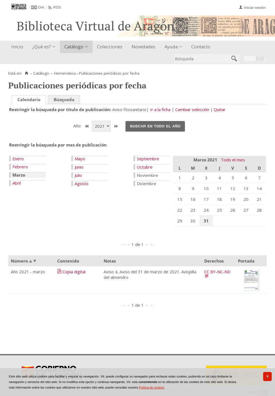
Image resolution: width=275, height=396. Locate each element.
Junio (79, 167)
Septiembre (148, 158)
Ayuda (171, 46)
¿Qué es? (41, 46)
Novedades (143, 46)
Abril (16, 183)
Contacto (200, 46)
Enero (18, 158)
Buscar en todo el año (155, 125)
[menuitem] (18, 47)
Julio (78, 175)
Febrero (20, 166)
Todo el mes (233, 159)
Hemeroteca (65, 73)
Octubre (145, 167)
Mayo (80, 158)
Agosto (81, 183)
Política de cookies (151, 387)
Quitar (220, 109)
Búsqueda (64, 99)
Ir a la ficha (160, 109)
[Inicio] (26, 73)
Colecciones (109, 46)
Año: (77, 125)
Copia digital (73, 271)
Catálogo (73, 46)
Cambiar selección (192, 109)
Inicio (17, 46)
